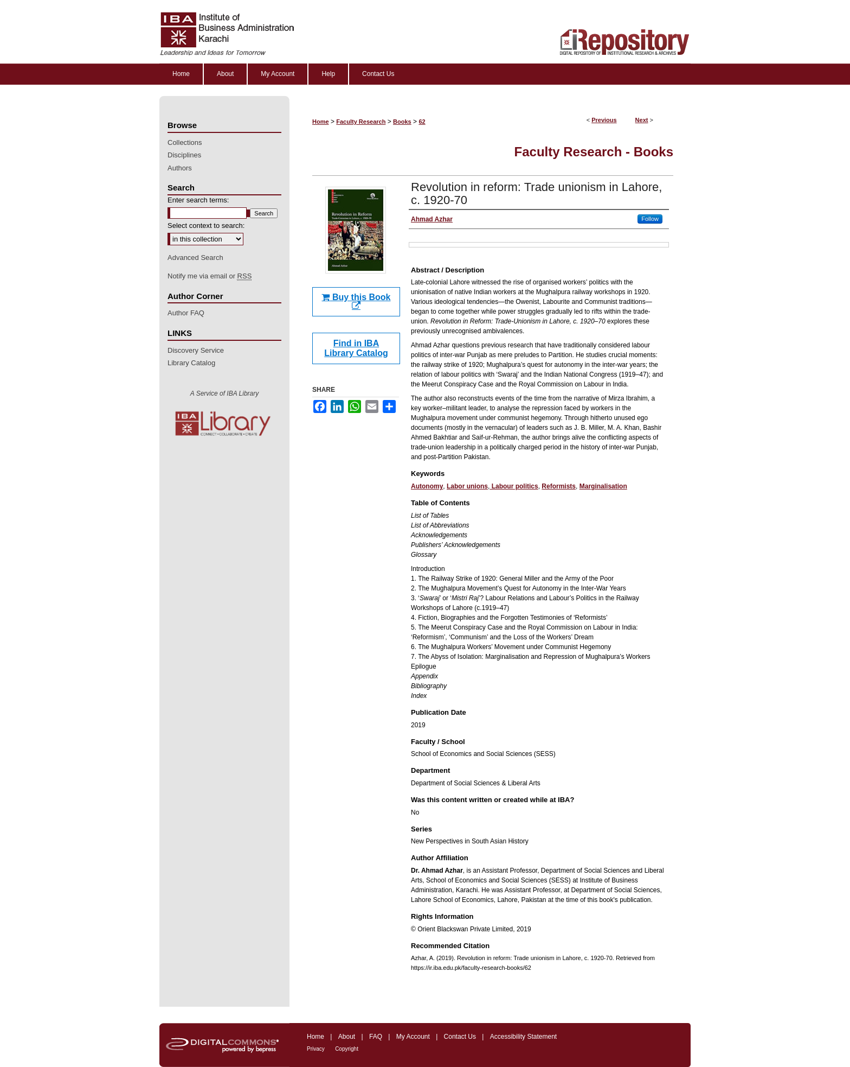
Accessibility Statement (523, 1036)
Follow (650, 218)
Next (641, 120)
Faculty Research (360, 121)
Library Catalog (191, 363)
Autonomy (427, 486)
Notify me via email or (210, 276)
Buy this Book (355, 301)
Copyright (346, 1049)
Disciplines (184, 155)
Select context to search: (206, 225)
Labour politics (514, 486)
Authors (180, 168)
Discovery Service (196, 350)
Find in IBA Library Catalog (356, 348)
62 (421, 121)
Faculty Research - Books (593, 151)
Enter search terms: (198, 200)
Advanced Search (195, 257)
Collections (185, 142)
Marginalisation (603, 486)
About (346, 1036)
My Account (413, 1036)
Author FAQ (186, 313)
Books (402, 121)
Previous (603, 120)
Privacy (316, 1049)
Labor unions (467, 486)
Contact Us (460, 1036)
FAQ (375, 1036)
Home (320, 121)
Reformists (559, 486)
